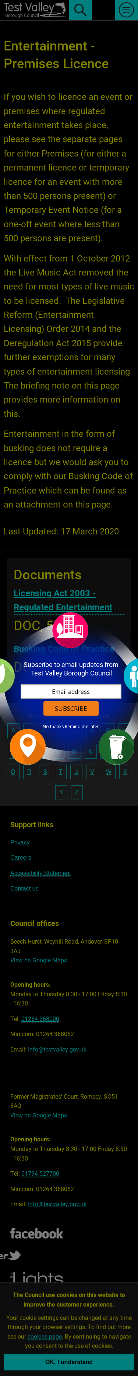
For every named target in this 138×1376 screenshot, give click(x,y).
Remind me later (82, 727)
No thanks (53, 727)
